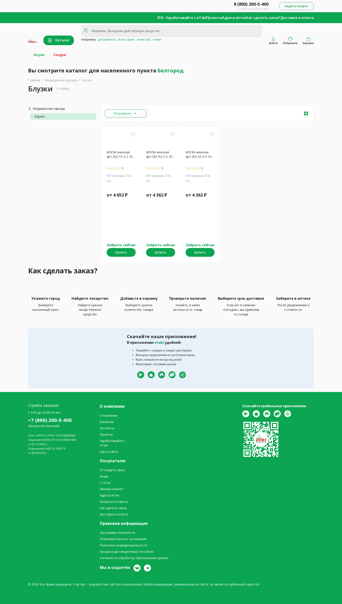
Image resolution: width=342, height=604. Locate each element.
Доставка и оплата (297, 17)
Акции (38, 54)
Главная (34, 80)
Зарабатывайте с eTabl (186, 17)
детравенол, (106, 39)
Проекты (214, 17)
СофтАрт (79, 584)
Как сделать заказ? (263, 17)
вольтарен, (126, 39)
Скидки (59, 54)
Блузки (87, 80)
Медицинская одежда (61, 80)
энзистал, (143, 39)
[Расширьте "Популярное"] (125, 113)
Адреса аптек (234, 17)
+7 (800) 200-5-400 (50, 420)
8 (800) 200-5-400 (251, 4)
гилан (156, 39)
